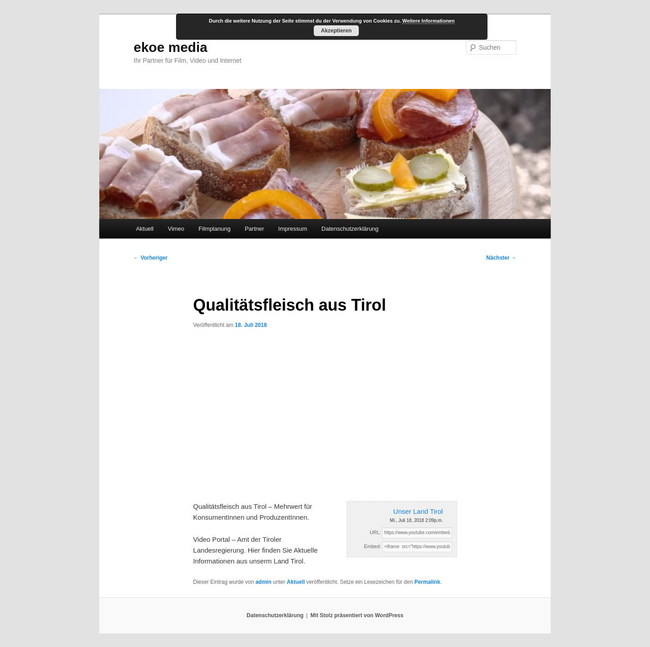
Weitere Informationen (428, 20)
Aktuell (144, 228)
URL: (375, 532)
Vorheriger (150, 258)
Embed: (372, 546)
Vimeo (176, 228)
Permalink (427, 582)
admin (263, 582)
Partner (254, 228)
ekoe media (170, 47)
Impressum (292, 228)
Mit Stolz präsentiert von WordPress (357, 615)
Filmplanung (215, 228)
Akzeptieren (336, 31)
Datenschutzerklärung (349, 228)
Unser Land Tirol (418, 511)
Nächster (501, 258)
